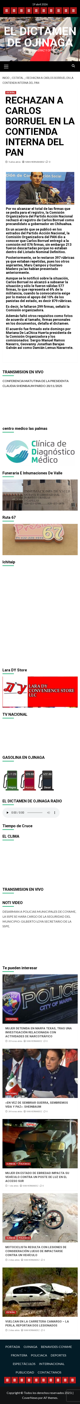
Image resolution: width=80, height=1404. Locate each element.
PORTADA (12, 1346)
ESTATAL (10, 92)
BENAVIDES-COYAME (56, 1346)
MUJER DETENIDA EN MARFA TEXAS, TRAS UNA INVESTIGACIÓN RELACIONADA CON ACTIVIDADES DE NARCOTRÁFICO (38, 1032)
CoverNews (30, 1397)
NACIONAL (11, 1093)
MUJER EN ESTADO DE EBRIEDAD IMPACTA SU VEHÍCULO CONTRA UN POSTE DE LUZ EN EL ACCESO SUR (37, 1177)
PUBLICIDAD (25, 1372)
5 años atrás (15, 161)
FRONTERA (11, 1019)
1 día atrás (13, 1186)
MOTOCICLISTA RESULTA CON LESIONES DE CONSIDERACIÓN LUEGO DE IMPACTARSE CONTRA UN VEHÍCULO (35, 1251)
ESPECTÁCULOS (24, 1364)
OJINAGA (10, 1164)
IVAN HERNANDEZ (34, 161)
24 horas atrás (15, 1111)
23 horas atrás (15, 1041)
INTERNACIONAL (51, 1364)
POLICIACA (24, 1164)
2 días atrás (14, 1260)
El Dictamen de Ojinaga (40, 36)
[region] (40, 450)
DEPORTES (58, 1355)
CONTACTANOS (49, 1372)
